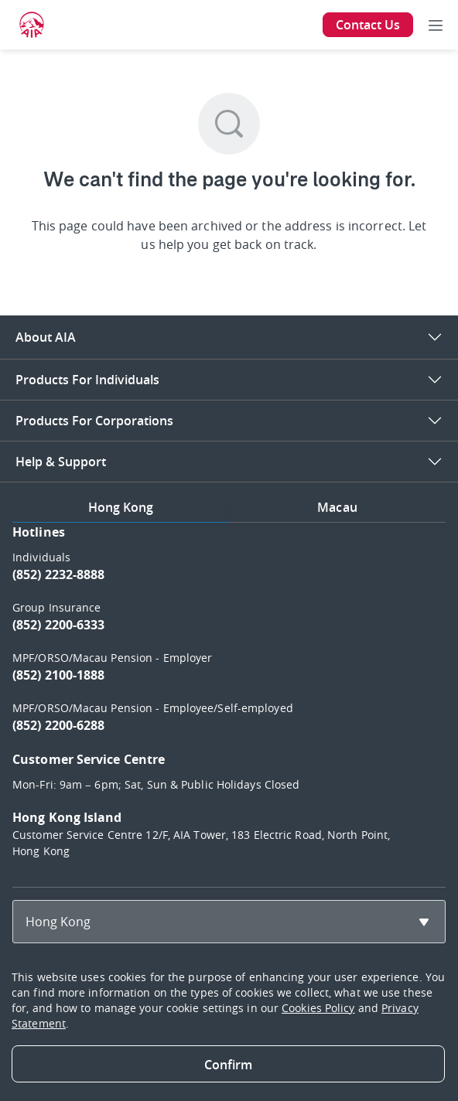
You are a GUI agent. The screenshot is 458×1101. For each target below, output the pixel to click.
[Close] (228, 1063)
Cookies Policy (318, 1007)
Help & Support (60, 461)
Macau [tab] (337, 507)
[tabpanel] (229, 698)
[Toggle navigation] (436, 24)
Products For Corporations (94, 420)
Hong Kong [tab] (121, 507)
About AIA (45, 337)
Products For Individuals (87, 379)
